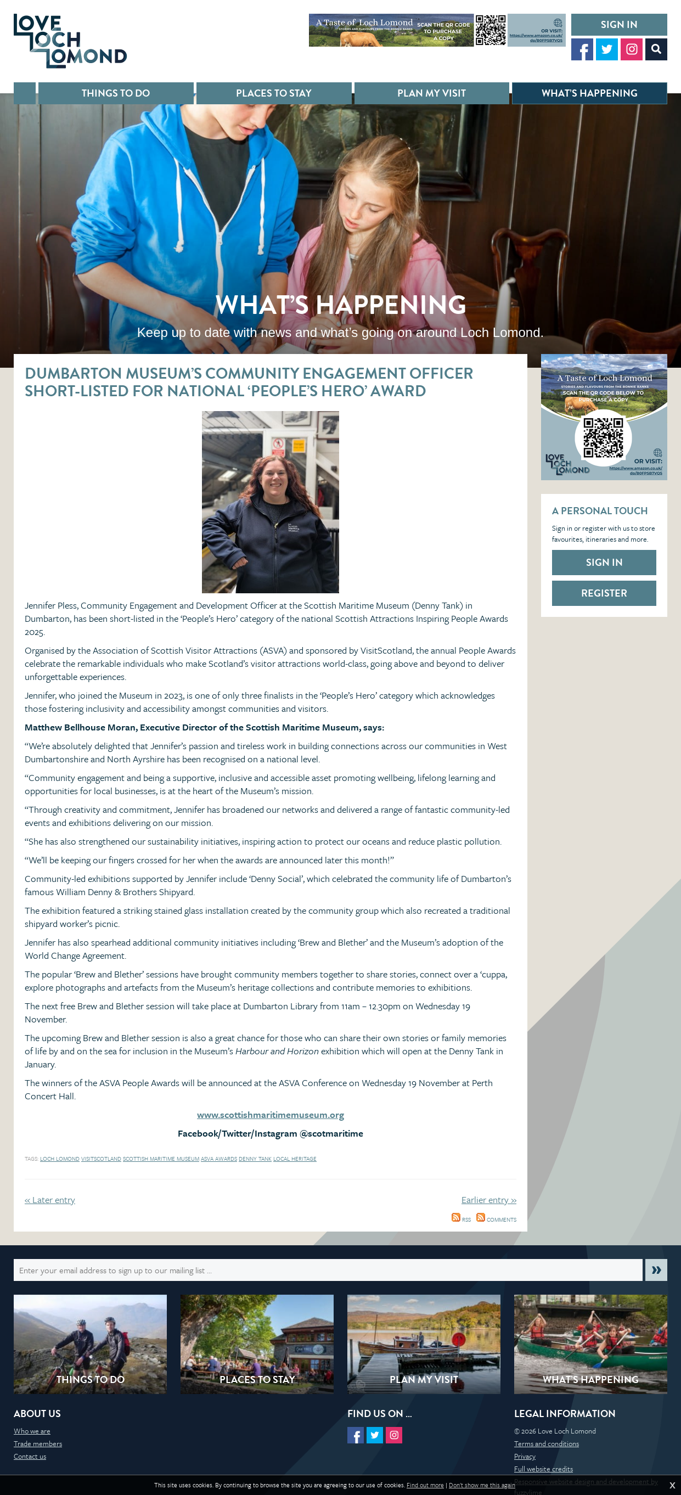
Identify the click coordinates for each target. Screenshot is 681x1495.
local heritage (295, 1158)
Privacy (525, 1456)
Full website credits (543, 1468)
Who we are (32, 1430)
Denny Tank (255, 1158)
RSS (461, 1219)
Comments (496, 1219)
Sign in (619, 24)
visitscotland (101, 1158)
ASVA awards (219, 1158)
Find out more (425, 1485)
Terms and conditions (546, 1443)
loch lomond (60, 1158)
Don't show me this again (482, 1485)
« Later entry (50, 1199)
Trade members (38, 1443)
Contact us (30, 1456)
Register (604, 593)
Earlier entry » (488, 1199)
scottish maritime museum (161, 1158)
